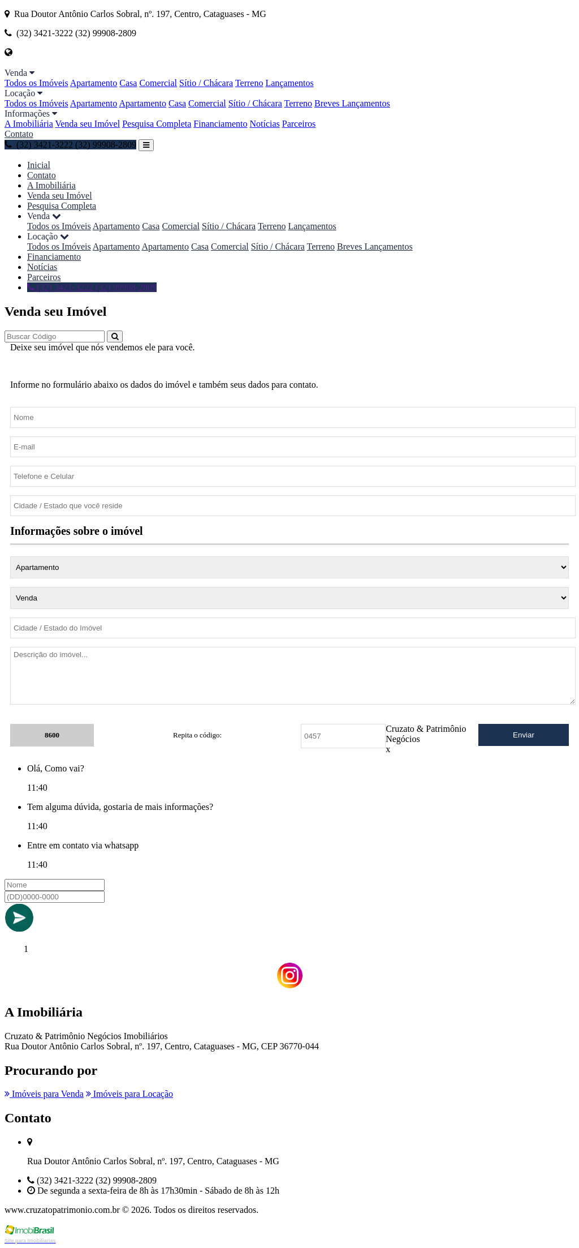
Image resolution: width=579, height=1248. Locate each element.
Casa (128, 83)
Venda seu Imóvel (87, 123)
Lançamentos (289, 83)
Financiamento (220, 123)
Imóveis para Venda (44, 1094)
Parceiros (299, 123)
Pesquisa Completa (156, 123)
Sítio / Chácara (206, 83)
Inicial (38, 165)
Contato (19, 134)
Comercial (158, 83)
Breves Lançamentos (352, 103)
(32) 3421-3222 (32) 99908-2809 (70, 144)
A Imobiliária (29, 123)
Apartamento (94, 83)
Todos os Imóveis (36, 83)
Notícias (264, 123)
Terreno (249, 83)
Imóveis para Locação (129, 1094)
